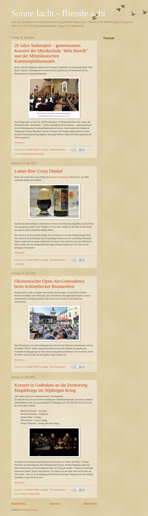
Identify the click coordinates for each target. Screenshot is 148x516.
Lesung (31, 494)
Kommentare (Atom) (29, 510)
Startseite (54, 503)
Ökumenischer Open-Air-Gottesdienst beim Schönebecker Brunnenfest (49, 283)
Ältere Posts (90, 503)
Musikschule (39, 154)
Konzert (24, 154)
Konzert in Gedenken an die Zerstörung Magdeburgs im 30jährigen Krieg (50, 387)
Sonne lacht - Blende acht (58, 13)
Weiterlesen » (19, 143)
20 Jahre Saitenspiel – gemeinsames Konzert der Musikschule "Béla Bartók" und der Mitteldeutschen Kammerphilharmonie (51, 53)
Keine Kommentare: (58, 150)
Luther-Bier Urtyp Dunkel (38, 170)
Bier (22, 264)
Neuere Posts (18, 503)
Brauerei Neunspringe (59, 177)
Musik (30, 154)
